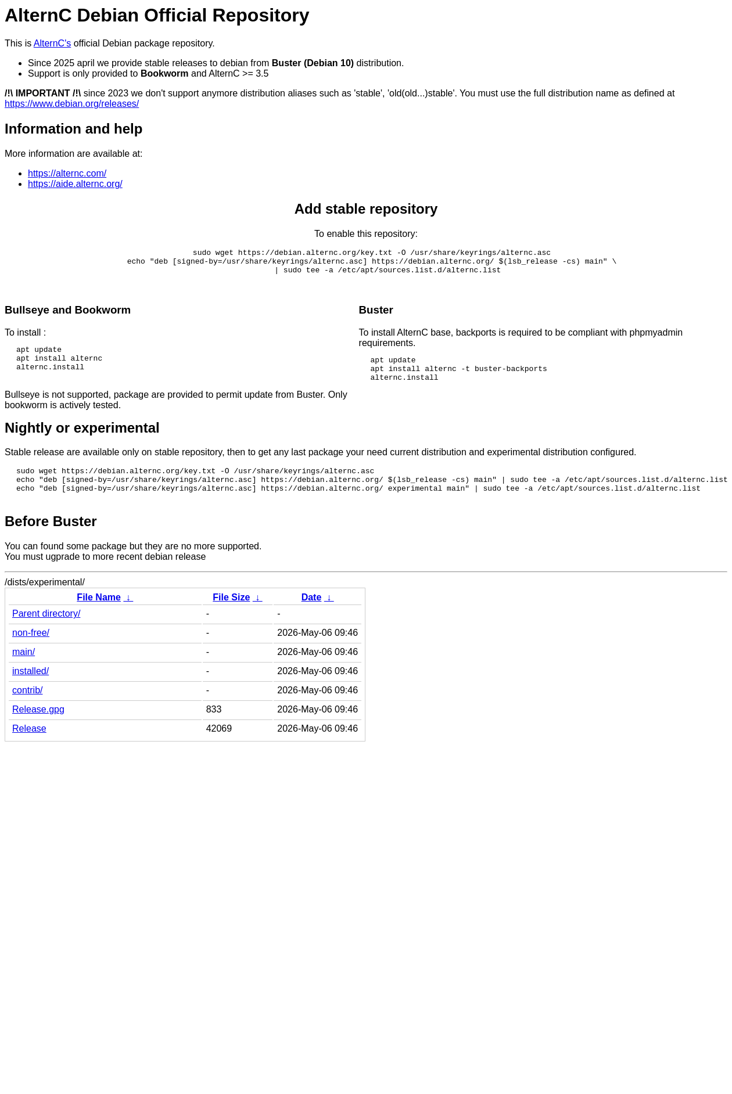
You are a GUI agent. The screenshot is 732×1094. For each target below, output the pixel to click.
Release (29, 749)
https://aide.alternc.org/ (75, 184)
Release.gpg (38, 730)
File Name (99, 618)
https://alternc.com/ (67, 173)
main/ (23, 673)
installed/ (30, 692)
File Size (231, 618)
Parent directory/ (46, 634)
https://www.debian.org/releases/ (72, 104)
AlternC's (52, 43)
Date (312, 618)
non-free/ (30, 653)
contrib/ (27, 711)
